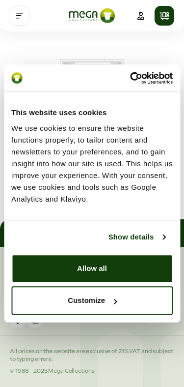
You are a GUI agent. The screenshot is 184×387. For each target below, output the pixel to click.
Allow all (92, 268)
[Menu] (19, 16)
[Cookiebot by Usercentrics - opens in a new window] (131, 78)
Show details (131, 237)
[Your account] (141, 16)
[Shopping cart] (164, 16)
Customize (92, 300)
